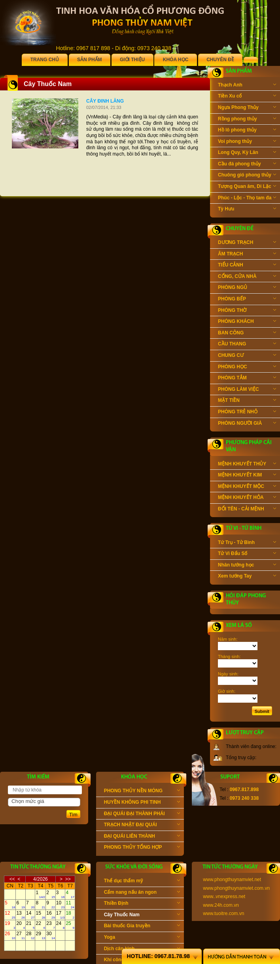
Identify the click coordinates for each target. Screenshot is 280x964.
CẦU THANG (247, 344)
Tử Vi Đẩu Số (247, 554)
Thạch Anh (247, 85)
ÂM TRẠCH (247, 254)
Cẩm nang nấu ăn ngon (142, 892)
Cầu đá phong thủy (247, 164)
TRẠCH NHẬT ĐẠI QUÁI (142, 825)
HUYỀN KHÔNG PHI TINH (142, 802)
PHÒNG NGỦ (247, 288)
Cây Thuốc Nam (142, 915)
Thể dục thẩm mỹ (142, 881)
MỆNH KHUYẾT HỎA (247, 498)
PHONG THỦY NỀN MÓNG (142, 791)
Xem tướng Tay (247, 576)
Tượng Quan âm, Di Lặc (247, 187)
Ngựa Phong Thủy (247, 108)
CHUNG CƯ (247, 356)
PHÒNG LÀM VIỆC (247, 390)
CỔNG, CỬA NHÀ (247, 277)
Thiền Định (142, 904)
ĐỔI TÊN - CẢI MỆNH (247, 509)
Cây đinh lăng (105, 101)
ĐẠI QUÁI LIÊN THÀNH (142, 836)
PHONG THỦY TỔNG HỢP (142, 847)
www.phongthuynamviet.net (232, 879)
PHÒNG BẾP (247, 299)
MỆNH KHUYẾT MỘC (247, 487)
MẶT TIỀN (247, 401)
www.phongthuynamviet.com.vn (236, 888)
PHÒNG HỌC (247, 367)
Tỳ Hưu (247, 209)
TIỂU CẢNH (247, 265)
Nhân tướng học (247, 565)
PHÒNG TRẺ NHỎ (247, 412)
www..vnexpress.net (224, 896)
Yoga (142, 937)
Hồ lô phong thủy (247, 130)
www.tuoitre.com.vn (223, 913)
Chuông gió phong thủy (247, 175)
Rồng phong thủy (247, 119)
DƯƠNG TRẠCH (247, 243)
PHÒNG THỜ (247, 311)
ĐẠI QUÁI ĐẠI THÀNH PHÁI (142, 814)
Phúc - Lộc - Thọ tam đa (247, 198)
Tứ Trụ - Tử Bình (247, 543)
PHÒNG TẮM (247, 378)
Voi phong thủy (247, 142)
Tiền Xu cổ (247, 96)
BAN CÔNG (247, 333)
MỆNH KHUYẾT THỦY (247, 464)
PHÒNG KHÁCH (247, 322)
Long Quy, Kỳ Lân (247, 153)
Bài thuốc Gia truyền (142, 926)
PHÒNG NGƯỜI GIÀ (247, 424)
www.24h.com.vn (221, 905)
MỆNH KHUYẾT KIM (247, 475)
